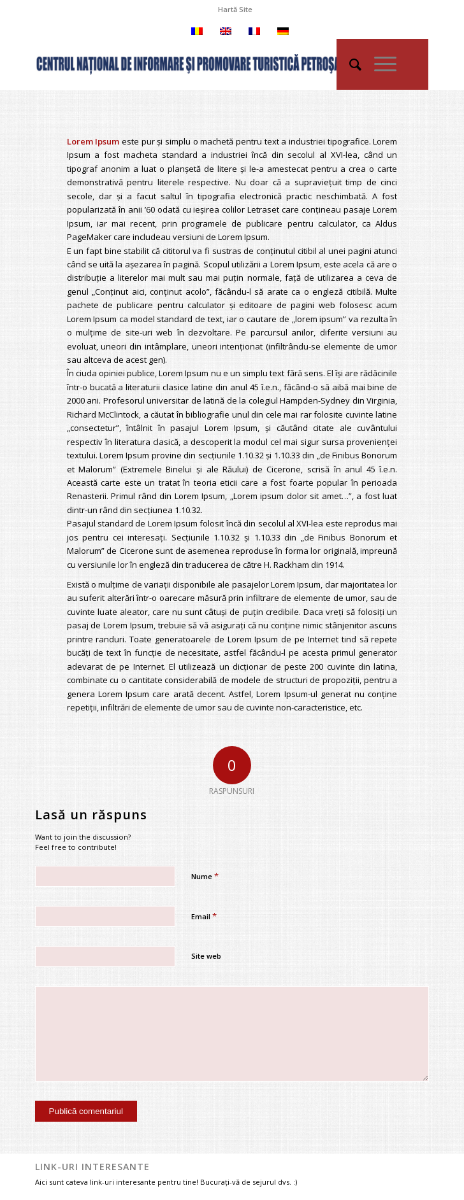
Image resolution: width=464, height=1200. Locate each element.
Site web (206, 956)
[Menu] (378, 64)
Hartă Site (235, 9)
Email (204, 916)
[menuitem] (235, 9)
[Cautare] (349, 64)
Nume (205, 876)
